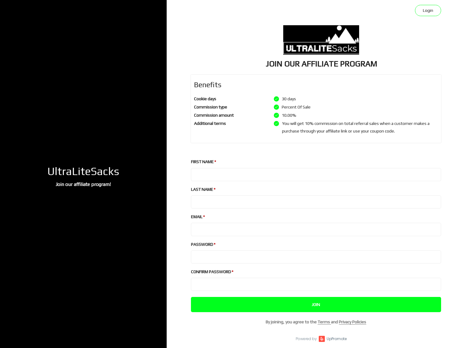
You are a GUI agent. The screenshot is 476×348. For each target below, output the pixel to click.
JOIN (316, 304)
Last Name (202, 189)
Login (428, 10)
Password (202, 244)
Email (196, 216)
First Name (202, 161)
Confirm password (211, 271)
